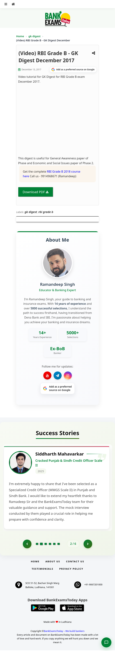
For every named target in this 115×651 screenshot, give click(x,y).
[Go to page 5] (54, 544)
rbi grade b (45, 212)
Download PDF (34, 192)
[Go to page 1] (26, 544)
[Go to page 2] (41, 544)
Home (20, 36)
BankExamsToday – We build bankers (64, 631)
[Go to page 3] (45, 544)
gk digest (34, 36)
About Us (52, 562)
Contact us (75, 562)
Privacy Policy (71, 569)
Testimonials (42, 569)
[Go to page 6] (58, 544)
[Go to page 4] (50, 544)
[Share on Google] (73, 70)
